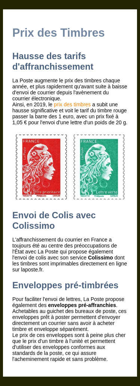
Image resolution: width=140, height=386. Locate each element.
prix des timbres (72, 104)
